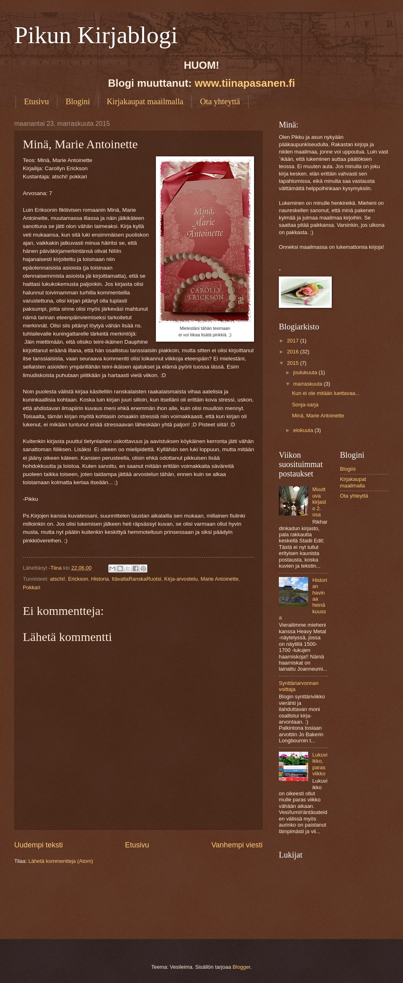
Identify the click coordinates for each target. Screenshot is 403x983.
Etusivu (36, 101)
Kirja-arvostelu (180, 579)
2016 (293, 352)
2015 (293, 363)
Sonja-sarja (305, 405)
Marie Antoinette (220, 579)
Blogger (241, 967)
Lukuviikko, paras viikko (319, 764)
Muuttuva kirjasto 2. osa (319, 502)
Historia (100, 579)
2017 (293, 341)
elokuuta (303, 430)
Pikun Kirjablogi (96, 35)
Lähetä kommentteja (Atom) (60, 861)
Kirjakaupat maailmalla (145, 101)
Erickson (78, 579)
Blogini (78, 101)
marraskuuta (308, 384)
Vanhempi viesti (237, 845)
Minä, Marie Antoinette (318, 416)
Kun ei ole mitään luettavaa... (325, 393)
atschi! (57, 579)
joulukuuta (305, 372)
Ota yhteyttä (220, 101)
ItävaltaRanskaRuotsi (137, 579)
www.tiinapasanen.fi (245, 83)
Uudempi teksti (38, 845)
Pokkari (31, 587)
